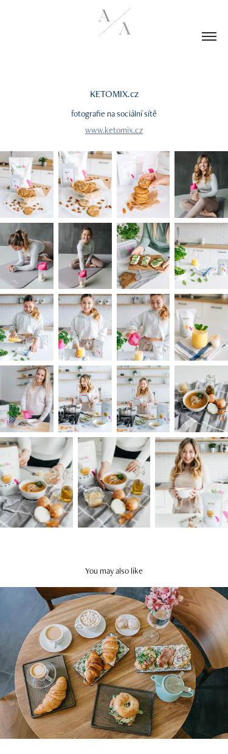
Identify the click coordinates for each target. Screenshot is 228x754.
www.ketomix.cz (114, 129)
